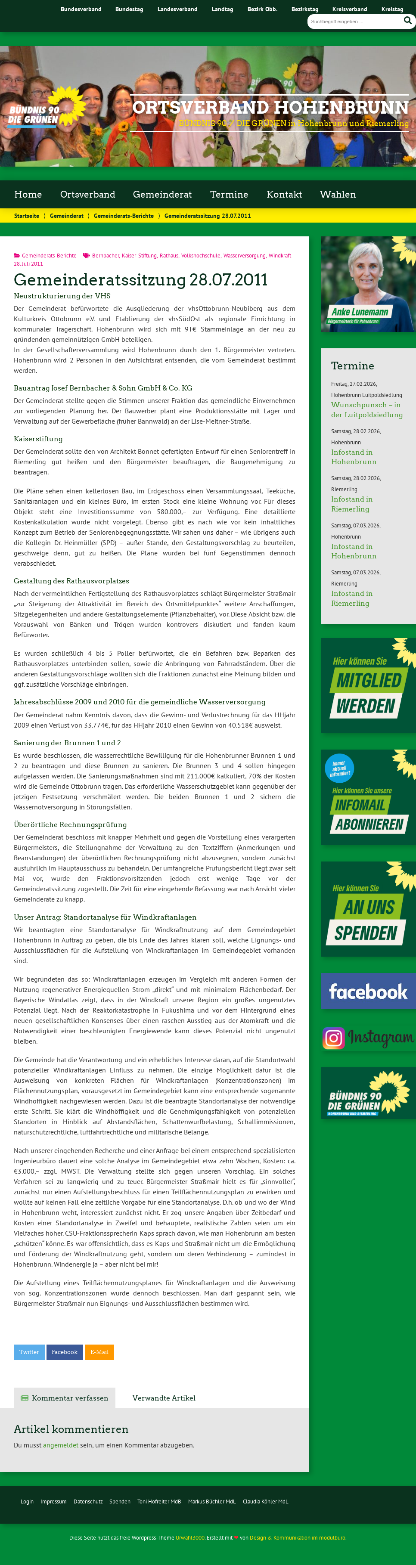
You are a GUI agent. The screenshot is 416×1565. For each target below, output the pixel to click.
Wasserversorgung (245, 255)
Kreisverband (349, 9)
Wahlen (338, 194)
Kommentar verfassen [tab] (70, 1398)
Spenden (119, 1501)
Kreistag (393, 9)
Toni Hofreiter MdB (159, 1501)
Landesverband (178, 9)
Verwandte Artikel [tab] (164, 1398)
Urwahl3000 (190, 1537)
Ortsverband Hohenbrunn (270, 107)
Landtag (222, 9)
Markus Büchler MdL (212, 1501)
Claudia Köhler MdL (266, 1501)
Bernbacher (105, 255)
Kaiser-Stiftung (139, 255)
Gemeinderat (162, 194)
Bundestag (129, 9)
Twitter (29, 1352)
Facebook (65, 1352)
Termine (229, 194)
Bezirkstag (305, 9)
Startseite (26, 215)
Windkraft (280, 255)
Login (27, 1501)
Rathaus (169, 255)
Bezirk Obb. (262, 9)
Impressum (53, 1501)
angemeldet (60, 1445)
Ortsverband (87, 194)
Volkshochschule (200, 255)
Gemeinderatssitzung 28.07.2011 (141, 280)
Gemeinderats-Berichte (124, 215)
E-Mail (99, 1352)
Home (28, 194)
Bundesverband (81, 9)
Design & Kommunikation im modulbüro (297, 1537)
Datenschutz (88, 1501)
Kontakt (284, 194)
